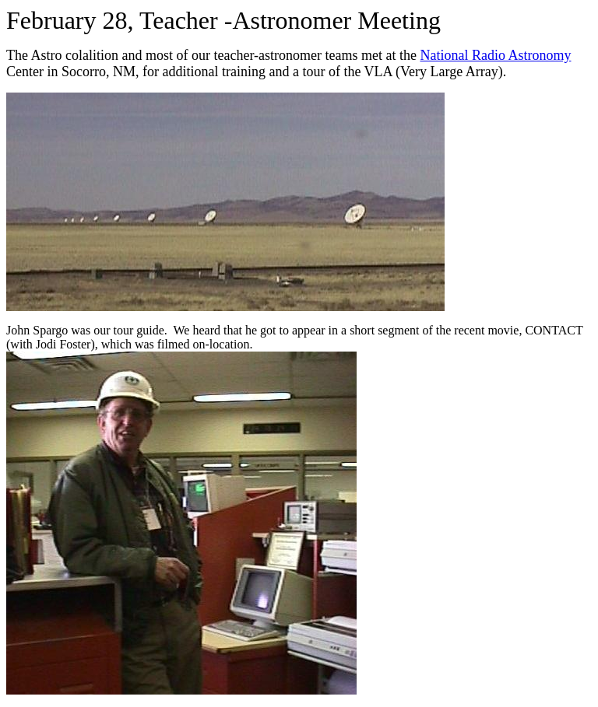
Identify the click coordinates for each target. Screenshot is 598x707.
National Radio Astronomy (495, 55)
